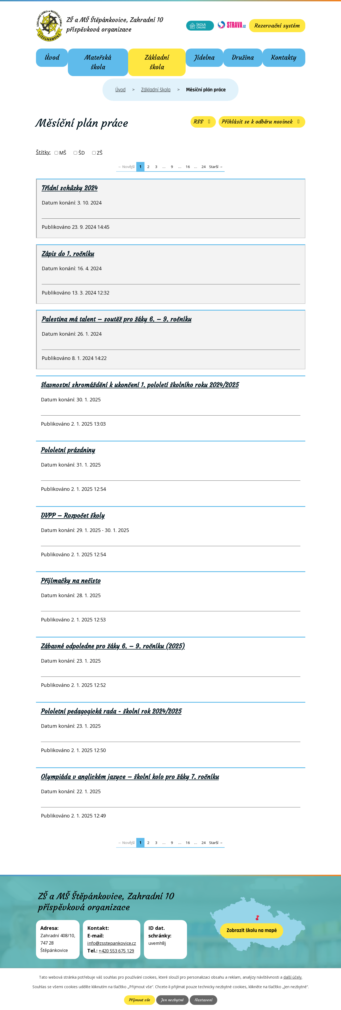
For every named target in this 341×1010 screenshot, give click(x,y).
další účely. (292, 977)
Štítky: (43, 152)
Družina (243, 57)
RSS (202, 121)
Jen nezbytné (172, 999)
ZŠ (99, 152)
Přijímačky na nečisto (71, 581)
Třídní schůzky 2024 (70, 188)
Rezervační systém (277, 25)
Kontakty (283, 57)
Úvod (52, 57)
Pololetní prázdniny (68, 450)
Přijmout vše (139, 999)
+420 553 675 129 (116, 951)
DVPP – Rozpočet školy (73, 515)
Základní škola (157, 62)
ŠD (82, 152)
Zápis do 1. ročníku (68, 254)
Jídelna (205, 57)
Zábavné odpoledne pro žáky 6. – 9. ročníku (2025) (113, 646)
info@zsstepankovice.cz (111, 943)
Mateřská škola (98, 62)
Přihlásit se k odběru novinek (261, 121)
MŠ (62, 152)
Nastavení (203, 999)
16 (188, 166)
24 (203, 166)
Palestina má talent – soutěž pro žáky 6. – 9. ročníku (116, 319)
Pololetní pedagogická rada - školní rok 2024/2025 (111, 711)
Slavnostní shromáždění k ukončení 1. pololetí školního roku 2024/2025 (140, 385)
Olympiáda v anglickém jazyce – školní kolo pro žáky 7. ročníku (130, 777)
